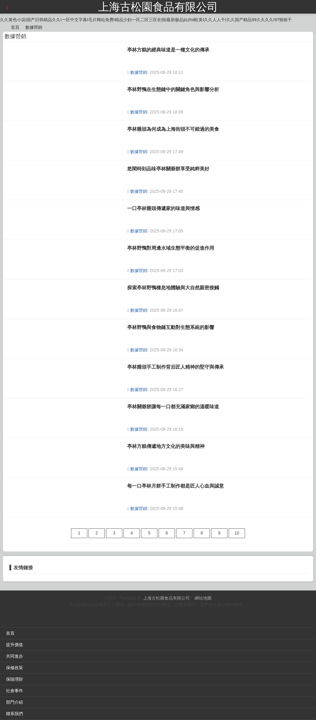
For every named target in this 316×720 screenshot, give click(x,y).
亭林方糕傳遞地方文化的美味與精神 (166, 446)
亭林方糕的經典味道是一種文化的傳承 (168, 49)
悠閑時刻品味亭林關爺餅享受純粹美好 (168, 168)
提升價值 (14, 644)
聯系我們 (14, 713)
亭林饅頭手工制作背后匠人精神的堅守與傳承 (175, 367)
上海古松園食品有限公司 (158, 7)
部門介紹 (14, 702)
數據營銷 (33, 27)
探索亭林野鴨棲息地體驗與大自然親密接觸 (173, 287)
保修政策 (14, 667)
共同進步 (14, 656)
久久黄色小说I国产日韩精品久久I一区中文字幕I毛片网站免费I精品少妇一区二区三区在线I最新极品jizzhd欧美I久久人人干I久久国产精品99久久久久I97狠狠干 (146, 19)
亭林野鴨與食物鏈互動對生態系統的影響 (170, 327)
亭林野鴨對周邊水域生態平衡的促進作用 (170, 248)
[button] (7, 8)
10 (236, 533)
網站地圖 (203, 598)
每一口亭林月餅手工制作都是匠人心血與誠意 (175, 485)
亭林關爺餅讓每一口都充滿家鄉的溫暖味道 (173, 406)
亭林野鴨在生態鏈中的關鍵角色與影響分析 (173, 89)
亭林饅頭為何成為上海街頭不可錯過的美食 (173, 129)
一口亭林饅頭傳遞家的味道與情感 (163, 208)
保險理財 (14, 679)
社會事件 (14, 690)
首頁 (15, 27)
